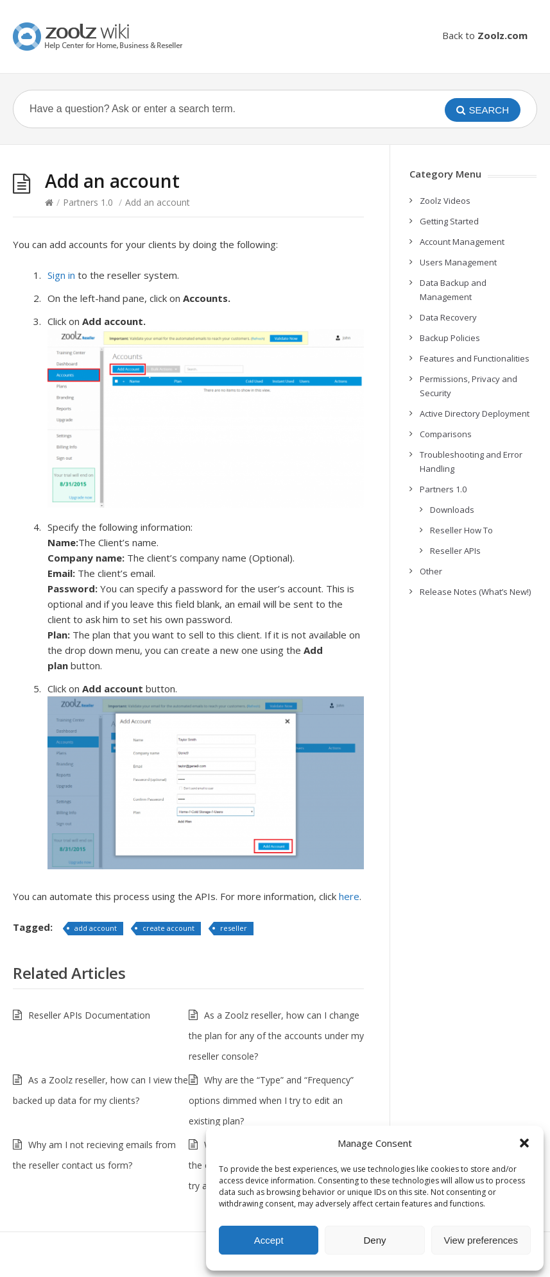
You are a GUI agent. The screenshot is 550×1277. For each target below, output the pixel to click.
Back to (485, 35)
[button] (524, 1143)
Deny (374, 1240)
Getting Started (449, 221)
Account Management (462, 241)
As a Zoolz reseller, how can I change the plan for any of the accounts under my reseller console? (276, 1035)
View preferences (481, 1240)
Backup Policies (450, 338)
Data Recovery (448, 317)
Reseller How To (461, 530)
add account (95, 928)
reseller (233, 928)
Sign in (61, 275)
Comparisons (446, 434)
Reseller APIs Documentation (89, 1015)
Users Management (458, 262)
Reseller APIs (455, 550)
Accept (269, 1240)
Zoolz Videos (445, 200)
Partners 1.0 (88, 202)
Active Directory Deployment (474, 413)
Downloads (452, 509)
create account (168, 928)
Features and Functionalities (474, 358)
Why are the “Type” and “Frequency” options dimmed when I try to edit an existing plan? (271, 1100)
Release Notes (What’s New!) (475, 591)
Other (431, 571)
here (349, 896)
